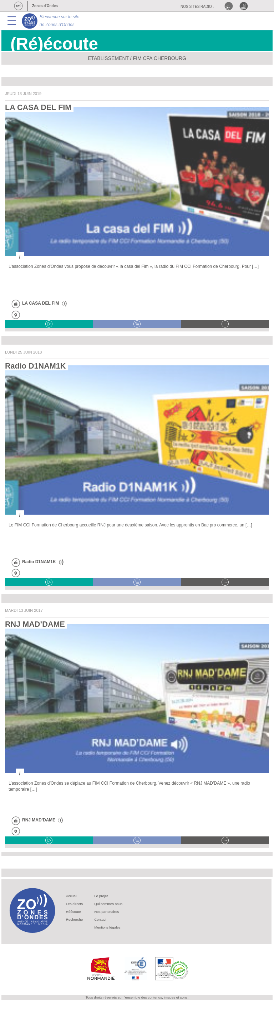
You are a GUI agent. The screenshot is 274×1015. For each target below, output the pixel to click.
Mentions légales (107, 927)
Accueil (71, 896)
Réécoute (73, 912)
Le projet (101, 896)
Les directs (74, 904)
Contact (100, 919)
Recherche (74, 919)
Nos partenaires (106, 912)
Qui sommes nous (108, 904)
